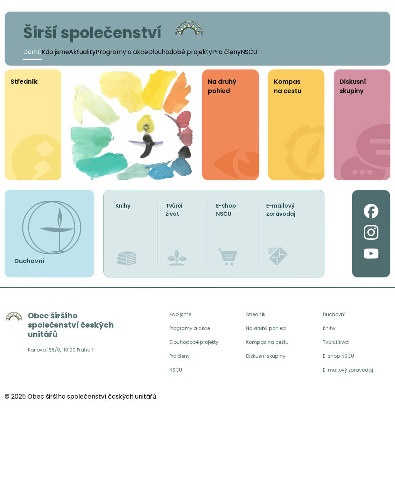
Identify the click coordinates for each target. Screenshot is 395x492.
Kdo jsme (55, 51)
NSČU (249, 51)
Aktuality (82, 51)
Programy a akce (122, 51)
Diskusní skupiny (267, 359)
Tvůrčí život (173, 210)
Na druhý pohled (267, 329)
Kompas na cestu (269, 344)
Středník (257, 314)
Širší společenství (92, 33)
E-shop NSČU (226, 210)
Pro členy (226, 51)
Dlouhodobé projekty (180, 51)
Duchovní (335, 314)
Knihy (122, 206)
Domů (32, 51)
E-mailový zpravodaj (280, 210)
